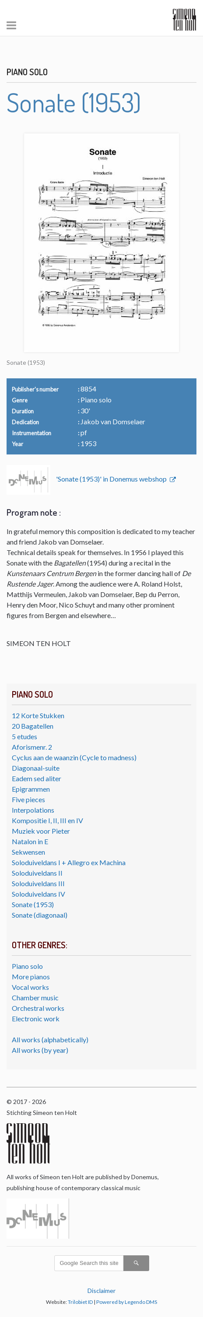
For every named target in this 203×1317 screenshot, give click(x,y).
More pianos (31, 976)
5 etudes (24, 736)
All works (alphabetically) (50, 1039)
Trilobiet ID (80, 1302)
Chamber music (35, 997)
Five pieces (28, 799)
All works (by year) (40, 1050)
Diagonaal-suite (36, 768)
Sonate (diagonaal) (39, 915)
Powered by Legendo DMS (126, 1302)
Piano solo (27, 966)
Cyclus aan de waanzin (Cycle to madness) (74, 757)
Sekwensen (28, 852)
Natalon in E (30, 841)
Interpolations (33, 810)
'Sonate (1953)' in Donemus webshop (112, 479)
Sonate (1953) (33, 904)
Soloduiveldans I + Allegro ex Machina (69, 862)
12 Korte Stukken (38, 715)
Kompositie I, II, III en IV (47, 820)
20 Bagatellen (32, 726)
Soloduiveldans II (37, 873)
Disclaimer (102, 1290)
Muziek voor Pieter (41, 831)
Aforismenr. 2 (32, 747)
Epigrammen (31, 789)
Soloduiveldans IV (38, 894)
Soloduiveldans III (38, 883)
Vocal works (30, 987)
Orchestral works (38, 1008)
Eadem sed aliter (36, 778)
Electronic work (36, 1018)
